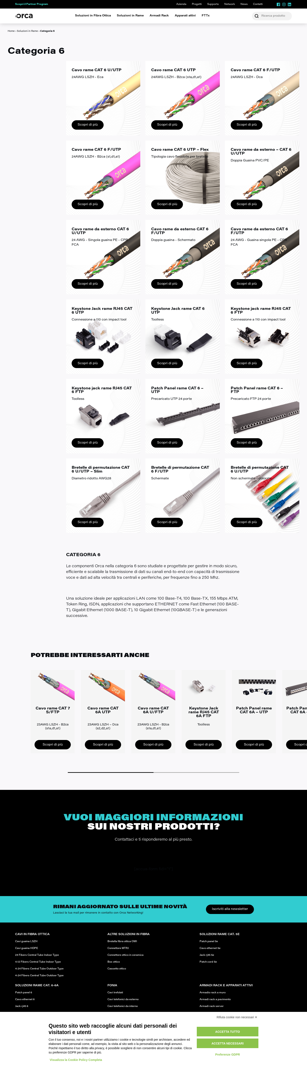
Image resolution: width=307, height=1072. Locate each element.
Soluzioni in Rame (130, 15)
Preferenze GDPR (227, 1054)
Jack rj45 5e (207, 955)
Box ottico (113, 962)
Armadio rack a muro (213, 992)
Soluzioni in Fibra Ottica (93, 15)
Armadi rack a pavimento (215, 999)
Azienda (181, 4)
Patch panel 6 (23, 992)
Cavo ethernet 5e (210, 948)
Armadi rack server (212, 1006)
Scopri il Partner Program (31, 4)
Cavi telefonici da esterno (123, 999)
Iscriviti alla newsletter (230, 909)
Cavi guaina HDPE (26, 948)
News (244, 4)
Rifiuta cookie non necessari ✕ (237, 1017)
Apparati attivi (185, 15)
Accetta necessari (227, 1043)
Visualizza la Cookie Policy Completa (76, 1060)
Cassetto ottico (116, 969)
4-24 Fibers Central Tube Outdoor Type (39, 969)
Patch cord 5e (208, 962)
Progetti (197, 4)
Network (229, 4)
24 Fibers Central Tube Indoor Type (37, 955)
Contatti (258, 4)
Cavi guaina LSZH (26, 941)
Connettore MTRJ (118, 948)
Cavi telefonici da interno (122, 1006)
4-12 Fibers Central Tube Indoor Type (38, 962)
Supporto (213, 4)
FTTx (206, 15)
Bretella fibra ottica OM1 (122, 941)
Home (11, 31)
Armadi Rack (159, 15)
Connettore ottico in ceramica (125, 955)
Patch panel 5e (209, 941)
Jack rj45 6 (21, 1006)
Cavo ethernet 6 (25, 999)
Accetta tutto (227, 1031)
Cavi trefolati (115, 992)
